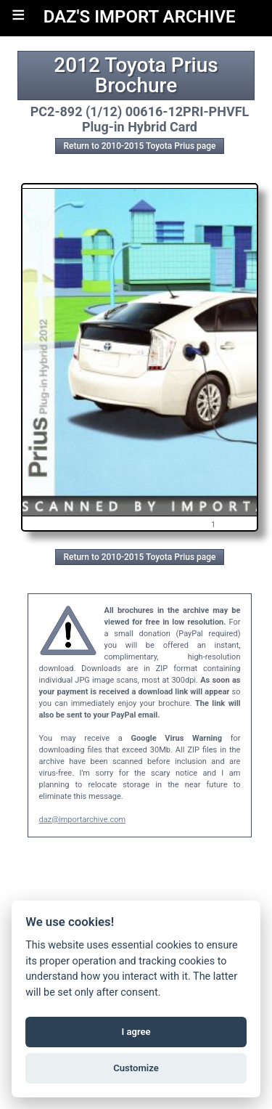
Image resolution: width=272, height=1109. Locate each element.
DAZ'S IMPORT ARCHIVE (140, 17)
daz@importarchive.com (82, 819)
